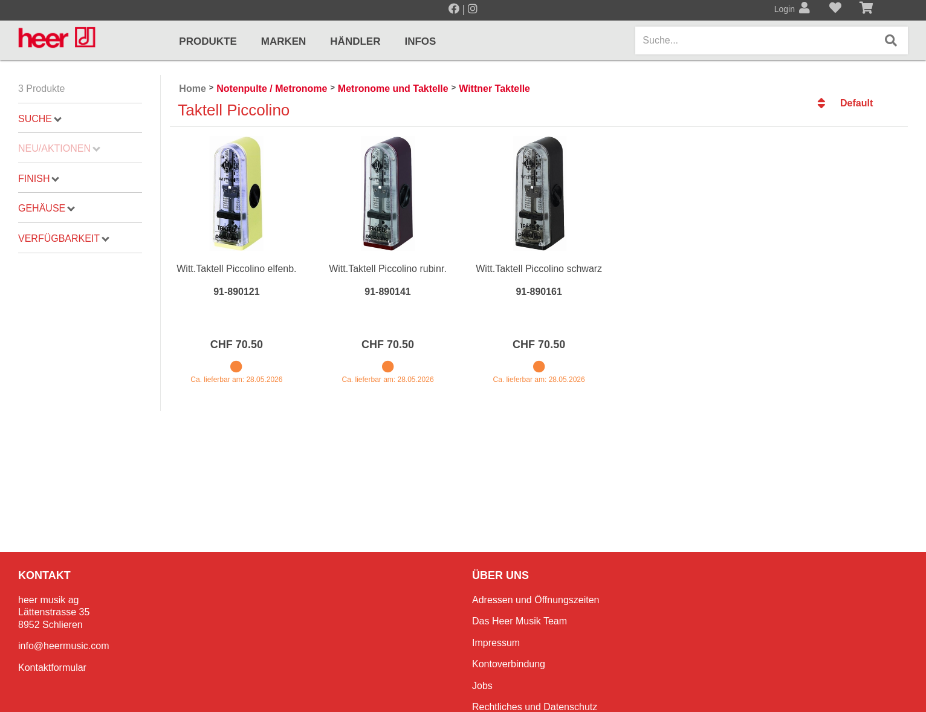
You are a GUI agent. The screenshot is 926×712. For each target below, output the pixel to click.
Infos (420, 41)
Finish (38, 178)
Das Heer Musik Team (519, 621)
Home (192, 88)
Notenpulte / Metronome (271, 88)
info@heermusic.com (63, 646)
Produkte (207, 41)
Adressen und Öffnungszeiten (536, 600)
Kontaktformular (52, 667)
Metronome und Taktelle (393, 88)
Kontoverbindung (508, 664)
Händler (355, 41)
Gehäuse (46, 208)
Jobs (482, 686)
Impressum (496, 643)
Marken (283, 41)
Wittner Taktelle (494, 88)
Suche (40, 119)
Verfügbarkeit (63, 238)
